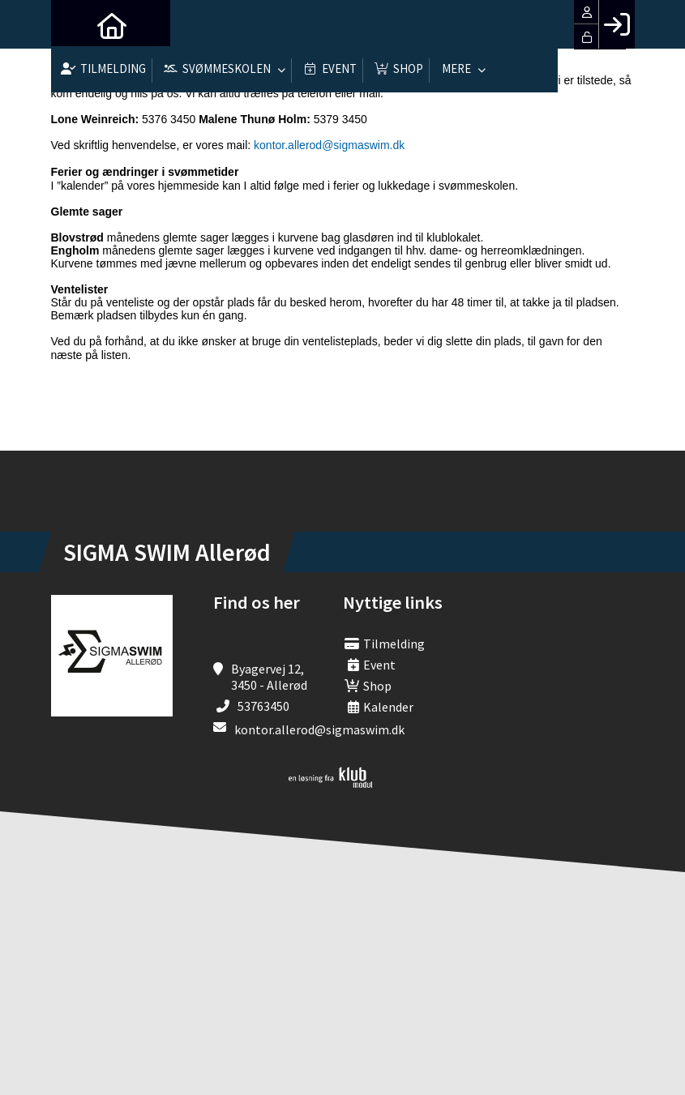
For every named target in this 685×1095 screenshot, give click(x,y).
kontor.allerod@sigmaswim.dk (329, 145)
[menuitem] (75, 24)
